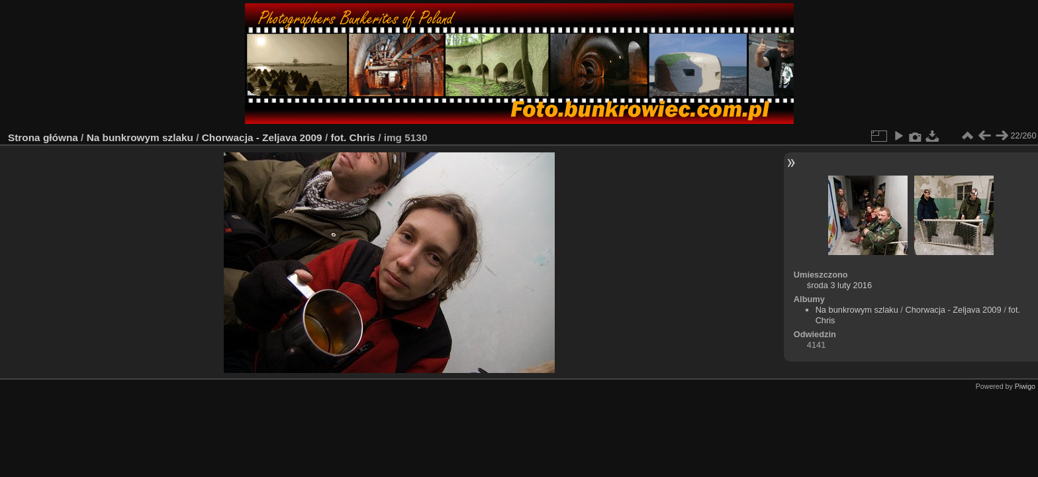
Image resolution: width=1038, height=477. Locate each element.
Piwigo (1025, 386)
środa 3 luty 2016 (839, 285)
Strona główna (43, 137)
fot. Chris (352, 137)
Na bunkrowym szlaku (140, 137)
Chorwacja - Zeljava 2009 (262, 137)
